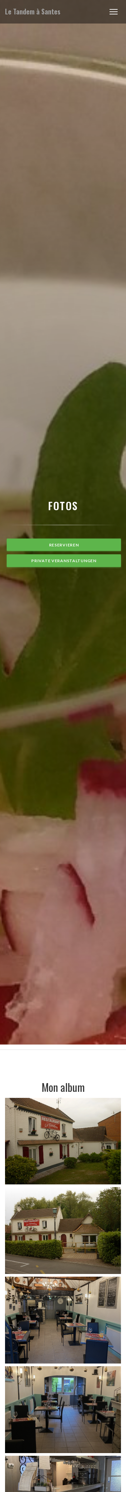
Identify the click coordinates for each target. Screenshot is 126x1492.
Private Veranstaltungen (63, 560)
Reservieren (64, 544)
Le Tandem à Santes (32, 11)
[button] (113, 11)
